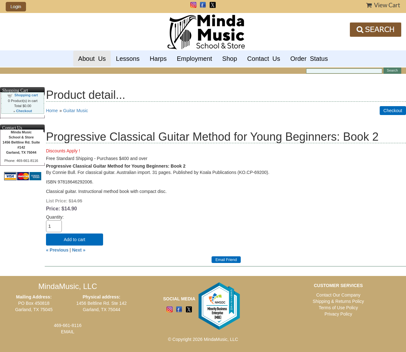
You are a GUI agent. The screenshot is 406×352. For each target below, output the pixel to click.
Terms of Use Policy (338, 307)
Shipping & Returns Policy (338, 301)
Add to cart (74, 239)
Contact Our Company (338, 295)
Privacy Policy (338, 314)
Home (52, 110)
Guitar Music (75, 110)
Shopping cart (26, 95)
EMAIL (67, 331)
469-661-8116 (68, 325)
